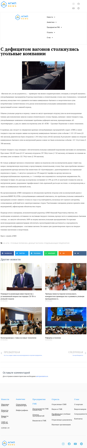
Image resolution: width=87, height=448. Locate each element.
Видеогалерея (80, 409)
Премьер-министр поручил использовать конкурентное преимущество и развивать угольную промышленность (64, 296)
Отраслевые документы (62, 420)
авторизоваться (42, 376)
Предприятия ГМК (54, 27)
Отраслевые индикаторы (21, 405)
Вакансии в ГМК (39, 420)
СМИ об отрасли (4, 422)
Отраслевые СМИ (59, 404)
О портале (78, 404)
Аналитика (52, 22)
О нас (50, 37)
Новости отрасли (4, 411)
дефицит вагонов (36, 243)
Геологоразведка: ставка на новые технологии (18, 338)
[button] (7, 253)
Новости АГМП (4, 416)
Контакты (78, 418)
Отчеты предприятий (38, 415)
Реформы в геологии (53, 338)
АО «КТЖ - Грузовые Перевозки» (15, 243)
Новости (51, 17)
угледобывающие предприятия (56, 243)
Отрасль (51, 32)
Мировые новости (5, 405)
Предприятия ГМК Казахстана (40, 409)
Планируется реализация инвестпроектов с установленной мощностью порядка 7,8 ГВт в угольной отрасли (18, 296)
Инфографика (22, 410)
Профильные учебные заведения (61, 414)
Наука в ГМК (57, 409)
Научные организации (61, 424)
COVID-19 (5, 428)
